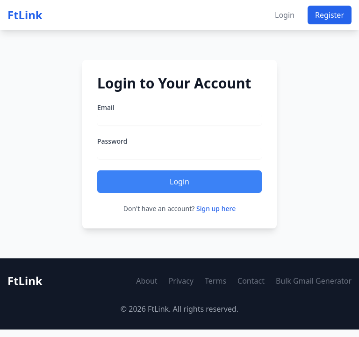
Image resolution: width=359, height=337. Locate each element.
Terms (215, 281)
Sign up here (216, 208)
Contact (251, 281)
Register (329, 15)
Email (106, 107)
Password (112, 141)
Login (284, 15)
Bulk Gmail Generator (314, 281)
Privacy (181, 281)
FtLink (25, 14)
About (146, 281)
